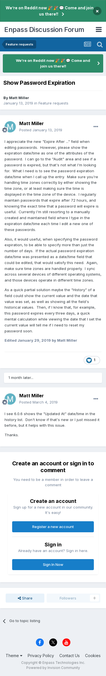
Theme (14, 655)
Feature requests (53, 103)
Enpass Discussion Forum (44, 29)
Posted (40, 130)
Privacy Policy (41, 655)
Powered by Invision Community (53, 668)
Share (25, 598)
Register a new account (53, 526)
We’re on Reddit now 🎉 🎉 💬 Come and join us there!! (50, 10)
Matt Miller (19, 97)
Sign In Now (53, 564)
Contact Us (69, 655)
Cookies (93, 655)
